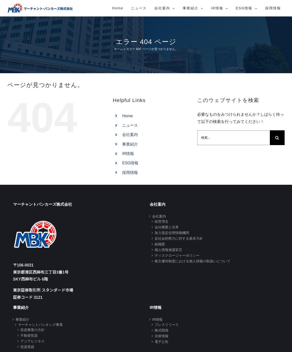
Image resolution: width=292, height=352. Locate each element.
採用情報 (130, 172)
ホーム (118, 49)
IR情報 (128, 153)
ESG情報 (130, 163)
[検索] (277, 137)
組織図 (160, 244)
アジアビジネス (32, 341)
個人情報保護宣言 (168, 250)
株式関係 (161, 330)
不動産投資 (29, 335)
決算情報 (161, 336)
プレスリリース (167, 325)
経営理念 (161, 221)
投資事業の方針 (32, 330)
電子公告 (161, 342)
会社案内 (130, 135)
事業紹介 (130, 144)
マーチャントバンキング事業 (40, 325)
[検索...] (233, 137)
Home (127, 116)
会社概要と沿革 (167, 227)
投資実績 (27, 347)
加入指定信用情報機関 (172, 233)
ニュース (130, 125)
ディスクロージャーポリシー (177, 255)
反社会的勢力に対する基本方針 (179, 238)
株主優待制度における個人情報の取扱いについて (192, 261)
